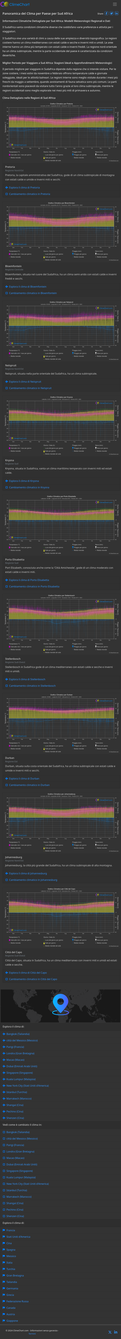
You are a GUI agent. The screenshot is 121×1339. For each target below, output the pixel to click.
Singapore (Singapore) (19, 1072)
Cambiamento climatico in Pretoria (29, 194)
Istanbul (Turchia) (16, 1092)
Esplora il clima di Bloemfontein (27, 286)
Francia (10, 1230)
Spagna (10, 1249)
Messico (11, 1256)
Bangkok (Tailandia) (17, 1034)
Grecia (10, 1295)
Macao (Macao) (15, 1060)
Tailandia (11, 1282)
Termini (32, 1333)
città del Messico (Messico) (22, 1040)
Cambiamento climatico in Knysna (29, 487)
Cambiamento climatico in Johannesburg (33, 880)
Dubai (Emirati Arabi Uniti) (21, 1066)
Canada (10, 1308)
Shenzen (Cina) (15, 1118)
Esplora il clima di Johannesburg (28, 873)
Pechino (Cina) (14, 1111)
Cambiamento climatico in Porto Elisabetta (34, 586)
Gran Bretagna (15, 1275)
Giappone (12, 1320)
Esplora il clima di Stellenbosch (27, 679)
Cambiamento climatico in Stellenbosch (32, 685)
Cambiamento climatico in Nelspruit (30, 388)
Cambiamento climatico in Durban (29, 785)
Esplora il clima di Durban (24, 778)
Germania (12, 1288)
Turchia (10, 1269)
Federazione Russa (17, 1301)
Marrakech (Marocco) (19, 1098)
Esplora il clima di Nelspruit (25, 381)
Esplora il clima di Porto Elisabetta (29, 580)
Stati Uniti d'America (18, 1236)
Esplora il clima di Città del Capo (28, 972)
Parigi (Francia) (15, 1047)
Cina (9, 1243)
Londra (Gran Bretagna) (20, 1053)
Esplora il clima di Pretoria (24, 187)
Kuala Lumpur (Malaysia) (21, 1079)
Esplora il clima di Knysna (24, 481)
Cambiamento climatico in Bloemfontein (33, 293)
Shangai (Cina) (14, 1105)
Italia (9, 1262)
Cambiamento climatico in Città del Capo (33, 979)
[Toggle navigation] (115, 4)
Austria (10, 1314)
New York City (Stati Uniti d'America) (27, 1085)
